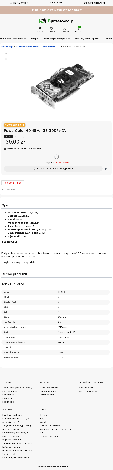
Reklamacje (8, 401)
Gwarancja (7, 398)
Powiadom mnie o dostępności (53, 168)
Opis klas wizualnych (50, 425)
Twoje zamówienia (49, 387)
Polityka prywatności (12, 415)
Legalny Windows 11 (11, 439)
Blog (42, 418)
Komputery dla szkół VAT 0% (15, 457)
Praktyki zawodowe (49, 436)
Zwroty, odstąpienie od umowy (17, 387)
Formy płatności (85, 387)
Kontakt (43, 422)
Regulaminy (8, 394)
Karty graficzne (49, 46)
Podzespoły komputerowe (27, 46)
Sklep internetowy (53, 466)
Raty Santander (9, 391)
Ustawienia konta (48, 391)
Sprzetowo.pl (7, 46)
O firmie (43, 415)
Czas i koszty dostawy (88, 391)
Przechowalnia (47, 394)
